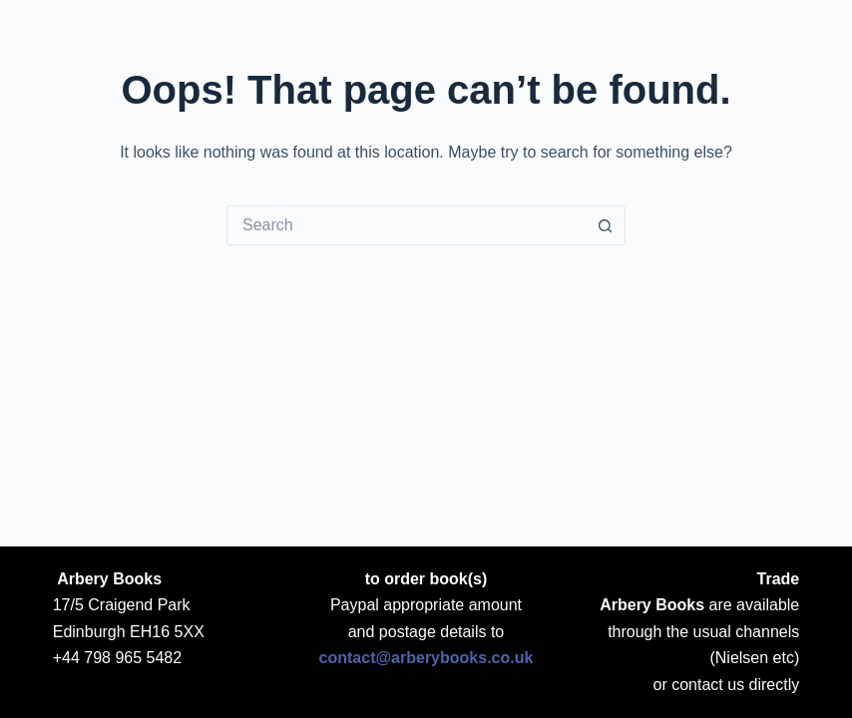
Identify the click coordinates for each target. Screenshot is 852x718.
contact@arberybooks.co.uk (426, 657)
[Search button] (606, 225)
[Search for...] (406, 225)
